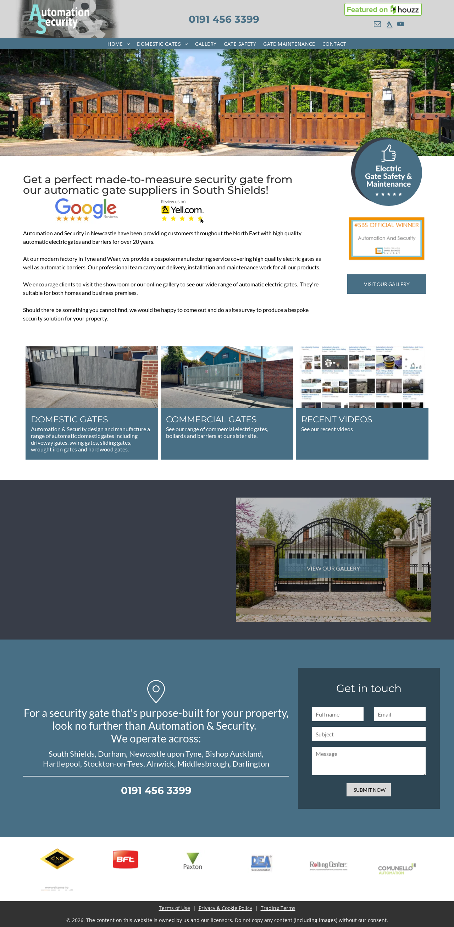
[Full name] (392, 714)
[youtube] (400, 25)
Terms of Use (174, 908)
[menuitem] (118, 43)
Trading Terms (278, 908)
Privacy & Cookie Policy (225, 908)
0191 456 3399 (224, 19)
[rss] (389, 25)
